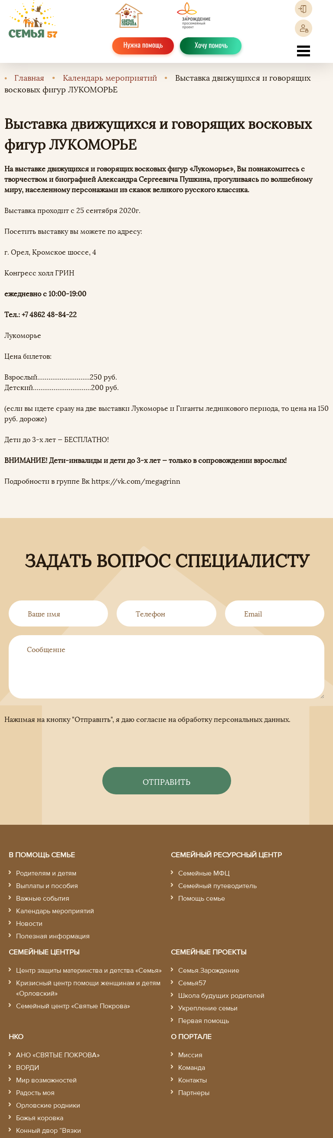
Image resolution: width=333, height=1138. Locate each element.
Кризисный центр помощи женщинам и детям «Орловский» (88, 988)
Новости (29, 923)
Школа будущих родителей (221, 995)
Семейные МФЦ (204, 873)
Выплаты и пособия (47, 886)
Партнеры (193, 1093)
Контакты (192, 1080)
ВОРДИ (27, 1067)
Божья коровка (39, 1118)
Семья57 (192, 983)
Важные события (42, 898)
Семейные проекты (208, 952)
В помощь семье (42, 854)
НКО (16, 1036)
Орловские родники (48, 1105)
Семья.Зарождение (208, 970)
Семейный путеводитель (217, 886)
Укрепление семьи (208, 1008)
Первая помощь (203, 1021)
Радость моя (35, 1093)
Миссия (190, 1055)
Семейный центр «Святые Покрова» (73, 1006)
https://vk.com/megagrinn (135, 480)
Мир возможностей (46, 1080)
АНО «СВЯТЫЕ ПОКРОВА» (58, 1055)
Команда (191, 1067)
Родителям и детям (46, 873)
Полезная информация (53, 936)
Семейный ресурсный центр (226, 854)
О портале (191, 1036)
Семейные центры (44, 952)
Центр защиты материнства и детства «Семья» (89, 970)
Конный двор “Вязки (48, 1130)
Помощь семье (201, 898)
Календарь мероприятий (110, 77)
